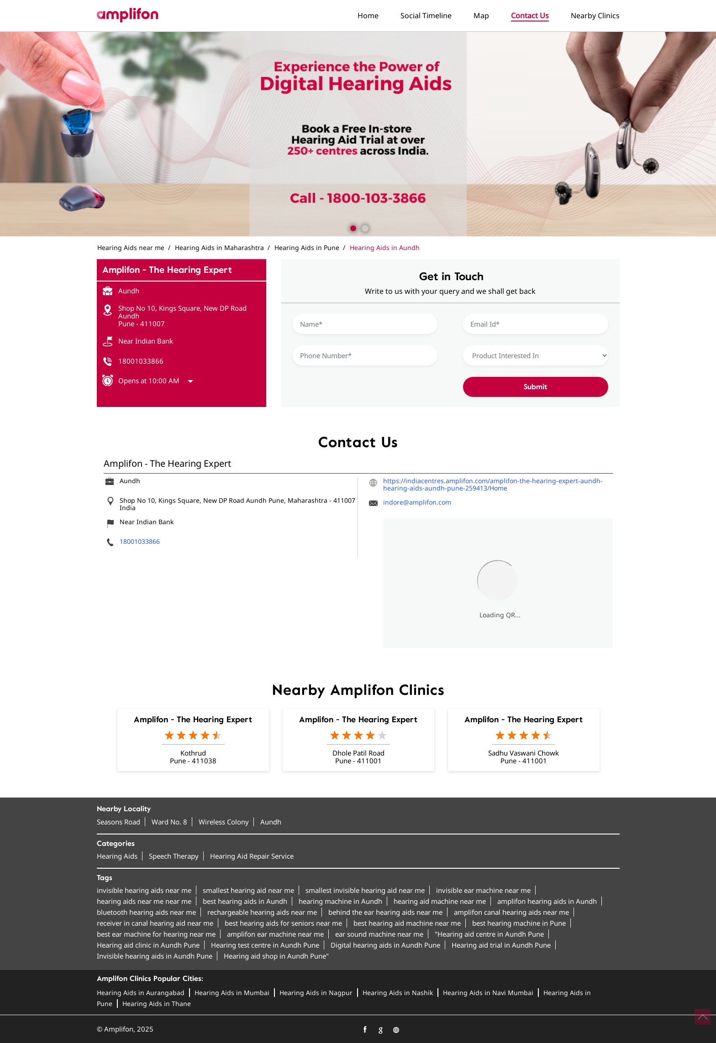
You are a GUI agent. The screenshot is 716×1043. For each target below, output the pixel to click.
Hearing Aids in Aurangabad (140, 992)
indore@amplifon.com (417, 502)
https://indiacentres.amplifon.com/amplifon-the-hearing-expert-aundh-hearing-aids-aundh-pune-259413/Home (493, 484)
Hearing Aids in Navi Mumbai (488, 992)
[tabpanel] (358, 134)
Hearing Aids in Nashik (398, 992)
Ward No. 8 (169, 821)
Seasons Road (118, 821)
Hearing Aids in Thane (156, 1003)
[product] (535, 355)
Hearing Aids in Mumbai (232, 992)
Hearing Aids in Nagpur (316, 992)
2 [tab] (364, 227)
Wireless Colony (224, 821)
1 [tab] (352, 227)
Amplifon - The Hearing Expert (193, 719)
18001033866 (140, 360)
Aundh (270, 821)
